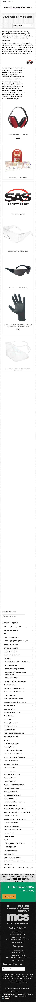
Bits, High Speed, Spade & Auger (16, 641)
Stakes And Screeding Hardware (15, 809)
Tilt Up (6, 840)
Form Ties (7, 719)
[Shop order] (23, 25)
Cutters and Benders (11, 695)
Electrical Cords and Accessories (15, 702)
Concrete (7, 658)
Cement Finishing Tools (12, 655)
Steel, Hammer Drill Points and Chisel (17, 812)
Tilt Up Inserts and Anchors (14, 843)
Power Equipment (10, 781)
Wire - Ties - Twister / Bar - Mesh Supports (19, 868)
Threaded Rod (9, 836)
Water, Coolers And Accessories (15, 861)
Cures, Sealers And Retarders (14, 692)
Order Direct (9, 897)
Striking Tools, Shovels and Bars (15, 819)
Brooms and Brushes (11, 648)
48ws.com (8, 996)
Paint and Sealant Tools (12, 774)
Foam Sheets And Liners (12, 712)
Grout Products (9, 730)
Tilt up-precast (10, 847)
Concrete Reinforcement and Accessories (15, 673)
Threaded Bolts (9, 833)
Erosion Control (9, 705)
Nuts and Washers (10, 771)
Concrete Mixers (11, 665)
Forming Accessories (11, 723)
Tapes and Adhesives (11, 826)
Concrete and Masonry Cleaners (15, 681)
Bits (5, 634)
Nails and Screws (10, 767)
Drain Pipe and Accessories (13, 699)
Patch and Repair (10, 778)
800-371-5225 (27, 889)
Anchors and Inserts (11, 630)
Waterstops (8, 864)
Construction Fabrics (11, 685)
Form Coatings (9, 716)
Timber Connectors (10, 851)
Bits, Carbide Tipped (12, 637)
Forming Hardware (10, 726)
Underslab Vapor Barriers (12, 857)
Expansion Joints (9, 709)
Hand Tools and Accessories (14, 733)
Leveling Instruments (11, 743)
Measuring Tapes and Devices (14, 757)
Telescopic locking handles (13, 829)
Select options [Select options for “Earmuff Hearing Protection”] (18, 141)
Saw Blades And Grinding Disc (14, 802)
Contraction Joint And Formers (14, 688)
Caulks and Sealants (11, 651)
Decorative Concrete (12, 677)
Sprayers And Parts (10, 805)
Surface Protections (11, 823)
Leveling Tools (9, 747)
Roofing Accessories (11, 792)
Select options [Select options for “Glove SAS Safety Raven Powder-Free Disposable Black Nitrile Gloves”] (18, 332)
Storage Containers (11, 816)
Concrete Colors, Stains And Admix (17, 662)
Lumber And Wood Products (13, 750)
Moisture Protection (11, 764)
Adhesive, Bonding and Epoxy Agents (17, 627)
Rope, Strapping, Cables (12, 795)
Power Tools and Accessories (14, 785)
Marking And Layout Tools (13, 754)
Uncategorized (9, 854)
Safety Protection (10, 798)
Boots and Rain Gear (11, 645)
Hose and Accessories (11, 736)
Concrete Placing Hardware (14, 669)
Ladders (6, 740)
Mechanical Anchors (11, 761)
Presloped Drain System (12, 788)
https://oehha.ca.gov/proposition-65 (18, 983)
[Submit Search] (3, 616)
